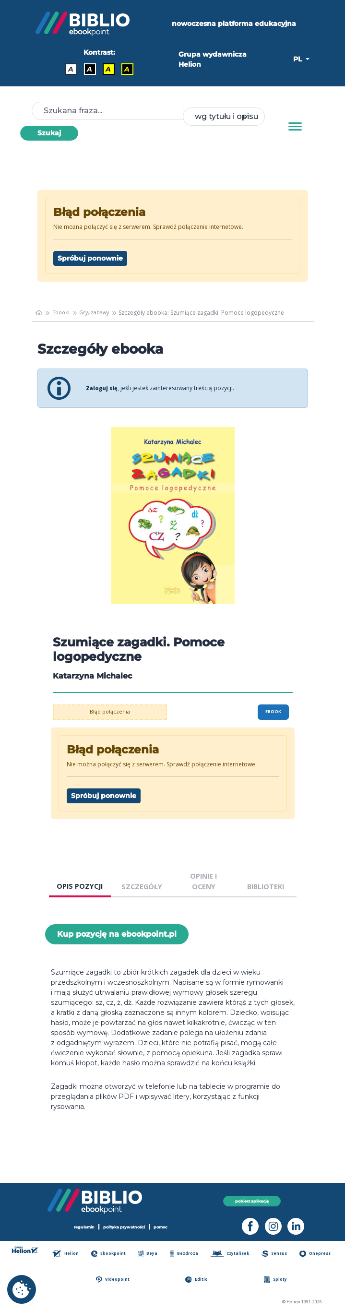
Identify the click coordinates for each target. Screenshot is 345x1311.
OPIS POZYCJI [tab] (80, 886)
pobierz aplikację (252, 1201)
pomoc (165, 1226)
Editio (199, 1279)
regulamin (80, 1226)
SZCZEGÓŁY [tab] (141, 886)
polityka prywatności (125, 1226)
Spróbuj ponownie (90, 258)
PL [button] (298, 59)
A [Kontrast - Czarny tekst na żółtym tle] (108, 69)
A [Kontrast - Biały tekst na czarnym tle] (89, 69)
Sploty (276, 1279)
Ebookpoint (112, 1253)
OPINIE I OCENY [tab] (203, 881)
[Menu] (295, 126)
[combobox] (223, 116)
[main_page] (40, 313)
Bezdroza (185, 1253)
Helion (69, 1253)
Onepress (316, 1253)
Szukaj (49, 133)
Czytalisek (232, 1253)
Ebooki (62, 313)
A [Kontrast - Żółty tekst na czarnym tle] (127, 69)
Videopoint (115, 1279)
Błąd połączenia (109, 712)
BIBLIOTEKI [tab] (265, 886)
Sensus (276, 1253)
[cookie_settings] (21, 1289)
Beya (150, 1253)
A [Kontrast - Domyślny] (70, 69)
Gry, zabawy (98, 313)
